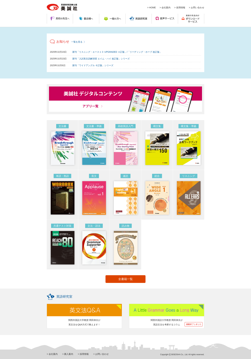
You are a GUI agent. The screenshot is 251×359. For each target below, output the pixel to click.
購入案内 (68, 354)
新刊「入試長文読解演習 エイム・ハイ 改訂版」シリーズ (101, 58)
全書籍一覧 (125, 279)
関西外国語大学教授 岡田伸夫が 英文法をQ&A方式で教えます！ (84, 322)
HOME (152, 7)
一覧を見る (76, 42)
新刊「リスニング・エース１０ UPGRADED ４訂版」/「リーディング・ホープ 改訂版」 (117, 52)
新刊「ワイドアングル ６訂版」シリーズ (92, 65)
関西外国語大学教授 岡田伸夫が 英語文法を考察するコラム (167, 322)
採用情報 (180, 7)
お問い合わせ (197, 7)
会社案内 (166, 7)
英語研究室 (64, 296)
